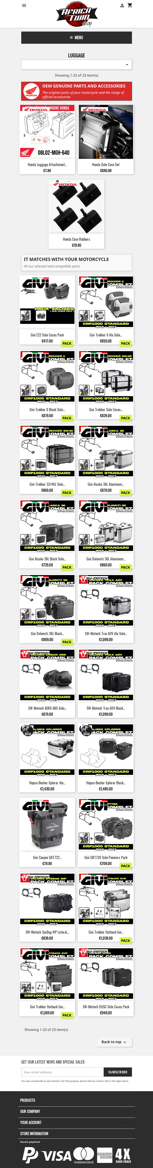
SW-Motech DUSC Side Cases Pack (106, 1006)
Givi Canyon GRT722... (47, 857)
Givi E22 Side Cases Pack (47, 335)
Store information (34, 1133)
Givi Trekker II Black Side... (47, 409)
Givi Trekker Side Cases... (106, 409)
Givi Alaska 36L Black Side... (47, 558)
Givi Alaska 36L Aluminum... (106, 484)
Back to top (114, 1042)
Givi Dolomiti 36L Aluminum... (105, 558)
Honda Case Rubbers (76, 239)
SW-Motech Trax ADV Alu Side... (106, 633)
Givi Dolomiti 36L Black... (47, 633)
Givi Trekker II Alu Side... (106, 335)
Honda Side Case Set (106, 164)
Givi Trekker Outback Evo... (106, 932)
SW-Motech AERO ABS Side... (47, 708)
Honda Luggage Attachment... (47, 164)
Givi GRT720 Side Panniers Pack (105, 857)
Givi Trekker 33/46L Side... (47, 484)
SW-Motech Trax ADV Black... (106, 708)
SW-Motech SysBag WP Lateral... (47, 932)
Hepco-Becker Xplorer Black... (105, 782)
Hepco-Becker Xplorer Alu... (47, 782)
